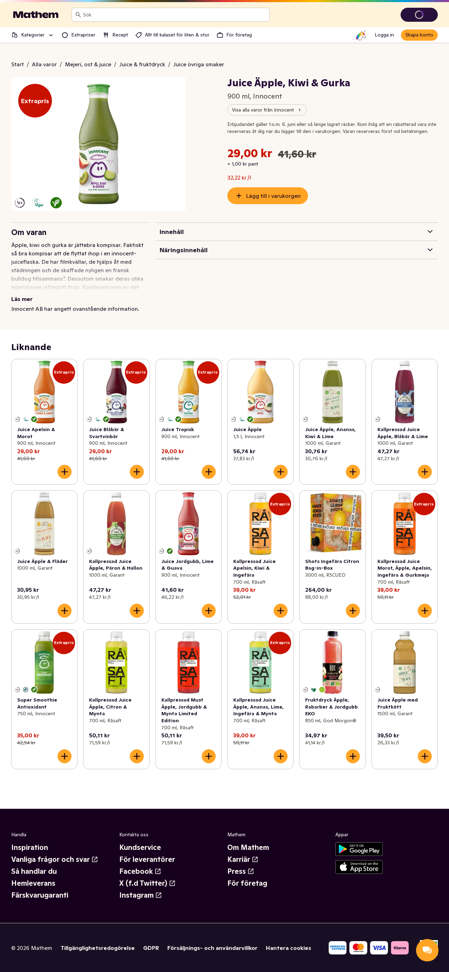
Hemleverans (33, 883)
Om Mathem (248, 847)
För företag (247, 883)
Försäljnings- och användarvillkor (212, 947)
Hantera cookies (288, 947)
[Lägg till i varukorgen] (65, 472)
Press (240, 871)
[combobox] (175, 14)
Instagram (140, 895)
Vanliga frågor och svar (54, 859)
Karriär (243, 859)
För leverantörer (147, 859)
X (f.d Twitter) (147, 883)
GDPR (151, 947)
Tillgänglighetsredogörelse (98, 947)
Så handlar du (34, 871)
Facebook (140, 871)
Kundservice (140, 847)
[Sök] (78, 14)
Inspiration (29, 847)
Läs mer (22, 299)
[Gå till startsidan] (35, 15)
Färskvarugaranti (39, 895)
